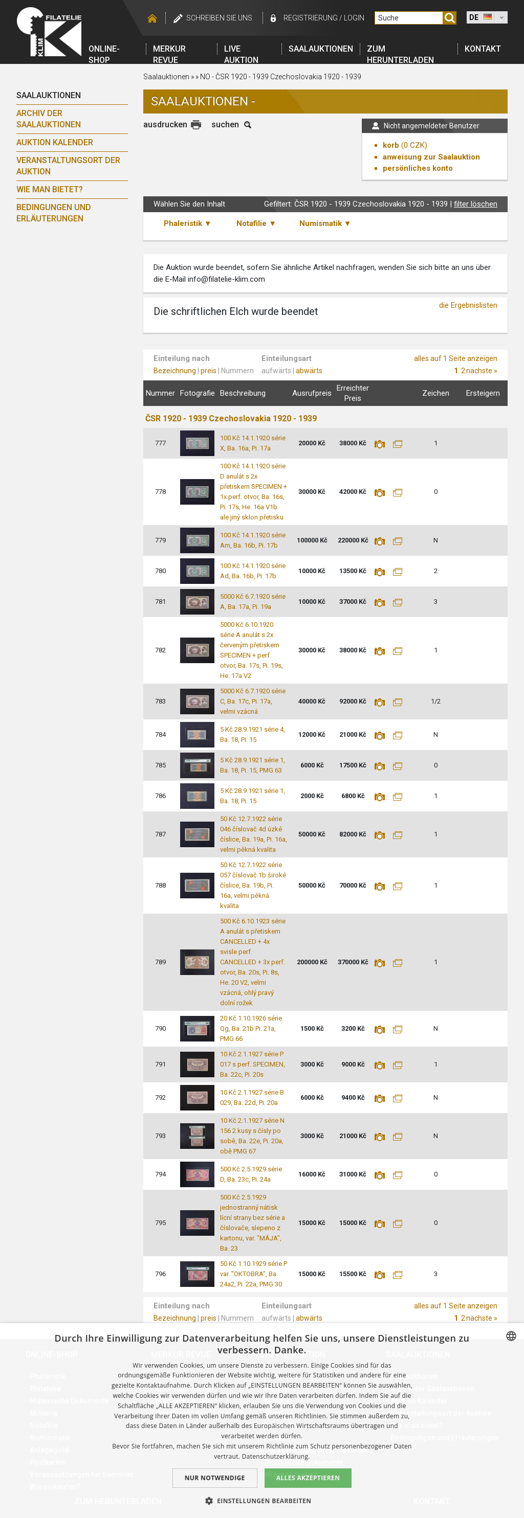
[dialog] (262, 1420)
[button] (262, 1501)
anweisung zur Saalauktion (431, 157)
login (354, 18)
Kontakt (483, 49)
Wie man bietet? (49, 189)
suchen (225, 124)
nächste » (481, 371)
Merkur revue (169, 49)
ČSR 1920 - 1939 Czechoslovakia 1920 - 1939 (231, 418)
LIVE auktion (241, 49)
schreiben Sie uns (219, 18)
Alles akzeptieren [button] (308, 1478)
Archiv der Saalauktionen (48, 118)
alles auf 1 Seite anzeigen (455, 358)
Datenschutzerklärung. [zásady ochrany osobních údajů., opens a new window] (276, 1456)
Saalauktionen (321, 49)
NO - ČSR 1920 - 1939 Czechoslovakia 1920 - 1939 (280, 77)
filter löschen (475, 204)
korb (391, 145)
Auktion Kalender (54, 142)
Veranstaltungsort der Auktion (68, 165)
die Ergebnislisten (468, 305)
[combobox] (511, 1336)
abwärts (309, 371)
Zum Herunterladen (400, 49)
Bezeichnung (175, 371)
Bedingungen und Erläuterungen (53, 212)
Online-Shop (104, 49)
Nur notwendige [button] (215, 1478)
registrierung (310, 18)
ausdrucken (165, 124)
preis (208, 371)
